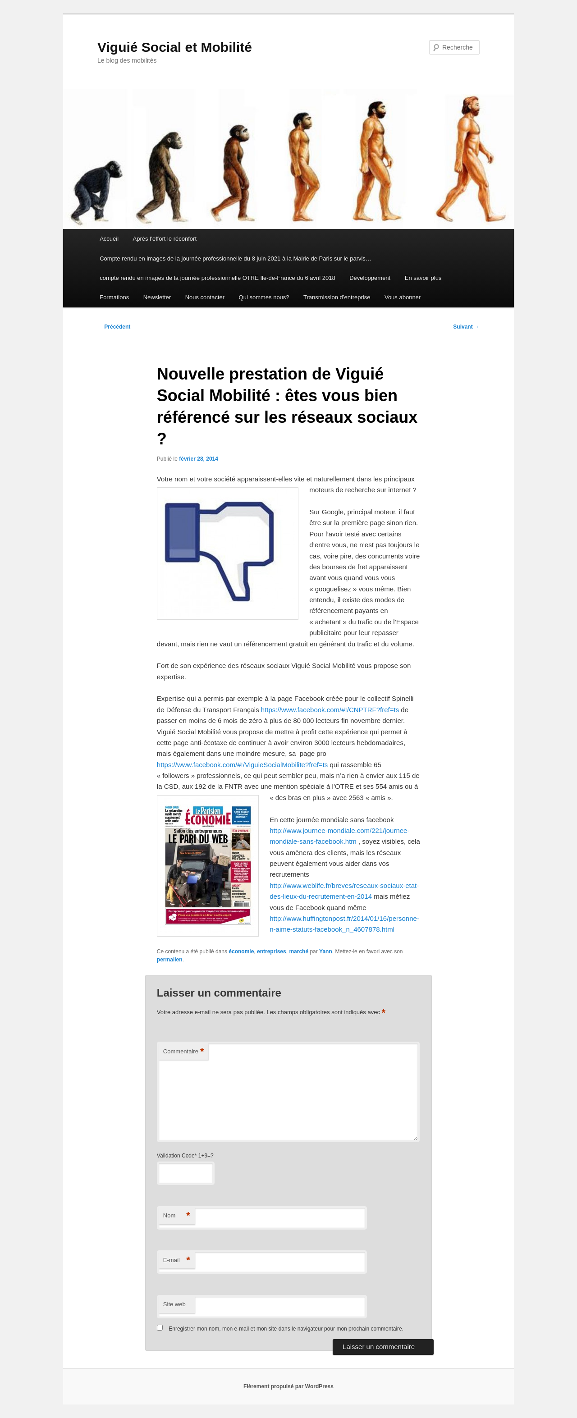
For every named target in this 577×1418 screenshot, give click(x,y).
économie (241, 951)
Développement (369, 277)
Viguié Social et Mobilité (174, 47)
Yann (325, 951)
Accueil (109, 238)
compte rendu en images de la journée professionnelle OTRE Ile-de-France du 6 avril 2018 (217, 277)
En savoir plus (423, 277)
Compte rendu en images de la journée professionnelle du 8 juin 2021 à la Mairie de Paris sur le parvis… (235, 258)
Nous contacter (204, 297)
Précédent (113, 327)
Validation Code (176, 1156)
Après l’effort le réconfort (165, 238)
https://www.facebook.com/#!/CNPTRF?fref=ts (330, 710)
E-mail (176, 1260)
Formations (114, 297)
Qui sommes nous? (264, 297)
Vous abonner (403, 297)
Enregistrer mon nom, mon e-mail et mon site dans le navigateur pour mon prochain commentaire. (286, 1329)
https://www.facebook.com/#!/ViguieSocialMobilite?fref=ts (242, 764)
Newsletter (157, 297)
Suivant (466, 327)
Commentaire (183, 1051)
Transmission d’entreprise (336, 297)
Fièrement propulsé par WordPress (288, 1386)
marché (298, 951)
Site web (174, 1304)
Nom (176, 1215)
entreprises (271, 951)
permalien (170, 959)
